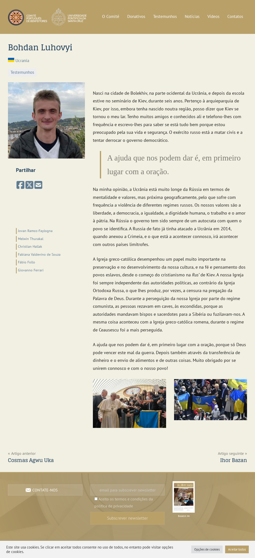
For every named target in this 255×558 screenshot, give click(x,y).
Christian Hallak (30, 246)
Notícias (192, 16)
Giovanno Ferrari (31, 270)
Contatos (235, 16)
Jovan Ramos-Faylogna (35, 231)
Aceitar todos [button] (237, 549)
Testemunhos (165, 16)
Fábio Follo (26, 262)
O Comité (110, 16)
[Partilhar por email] (38, 185)
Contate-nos (45, 489)
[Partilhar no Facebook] (20, 185)
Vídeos (213, 16)
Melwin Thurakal (30, 239)
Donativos (136, 16)
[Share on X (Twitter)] (29, 185)
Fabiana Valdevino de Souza (39, 254)
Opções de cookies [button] (207, 549)
